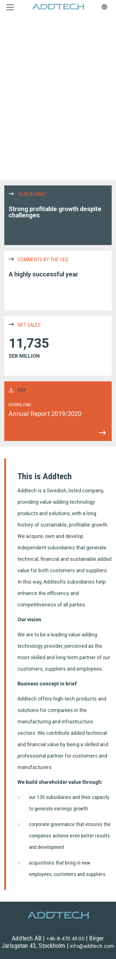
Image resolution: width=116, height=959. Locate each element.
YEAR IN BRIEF (58, 215)
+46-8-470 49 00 (65, 939)
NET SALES (58, 346)
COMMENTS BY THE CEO (58, 280)
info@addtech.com (92, 946)
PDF (58, 411)
